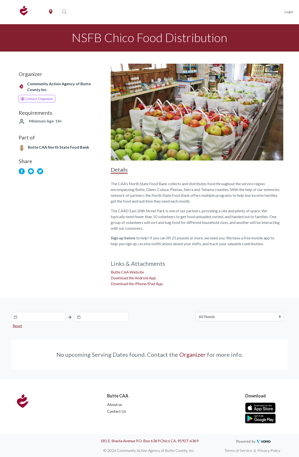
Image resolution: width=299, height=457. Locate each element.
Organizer (192, 354)
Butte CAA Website (127, 272)
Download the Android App (133, 277)
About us (114, 404)
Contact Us (116, 411)
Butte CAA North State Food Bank (58, 147)
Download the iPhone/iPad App (137, 283)
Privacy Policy (268, 450)
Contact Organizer (37, 99)
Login (288, 12)
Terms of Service (238, 450)
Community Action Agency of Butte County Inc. (59, 86)
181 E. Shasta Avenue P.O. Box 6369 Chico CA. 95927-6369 (149, 440)
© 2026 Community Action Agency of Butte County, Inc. (149, 450)
